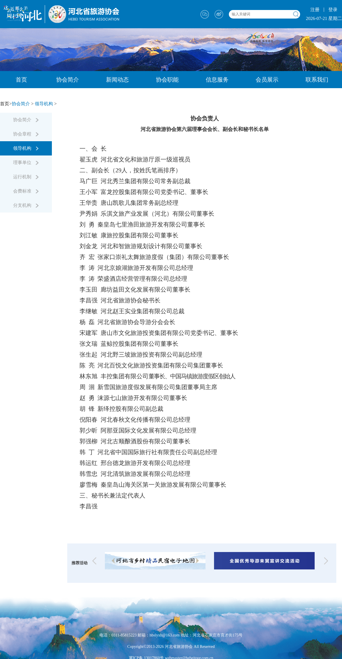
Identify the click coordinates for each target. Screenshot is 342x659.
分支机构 (26, 205)
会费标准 (26, 191)
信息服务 (217, 79)
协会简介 (67, 79)
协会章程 (26, 134)
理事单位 (26, 162)
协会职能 (167, 79)
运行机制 (26, 176)
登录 (332, 9)
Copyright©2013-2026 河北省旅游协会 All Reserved (171, 646)
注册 (314, 9)
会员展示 (267, 79)
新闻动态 (117, 79)
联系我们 (317, 79)
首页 (21, 79)
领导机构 (44, 103)
